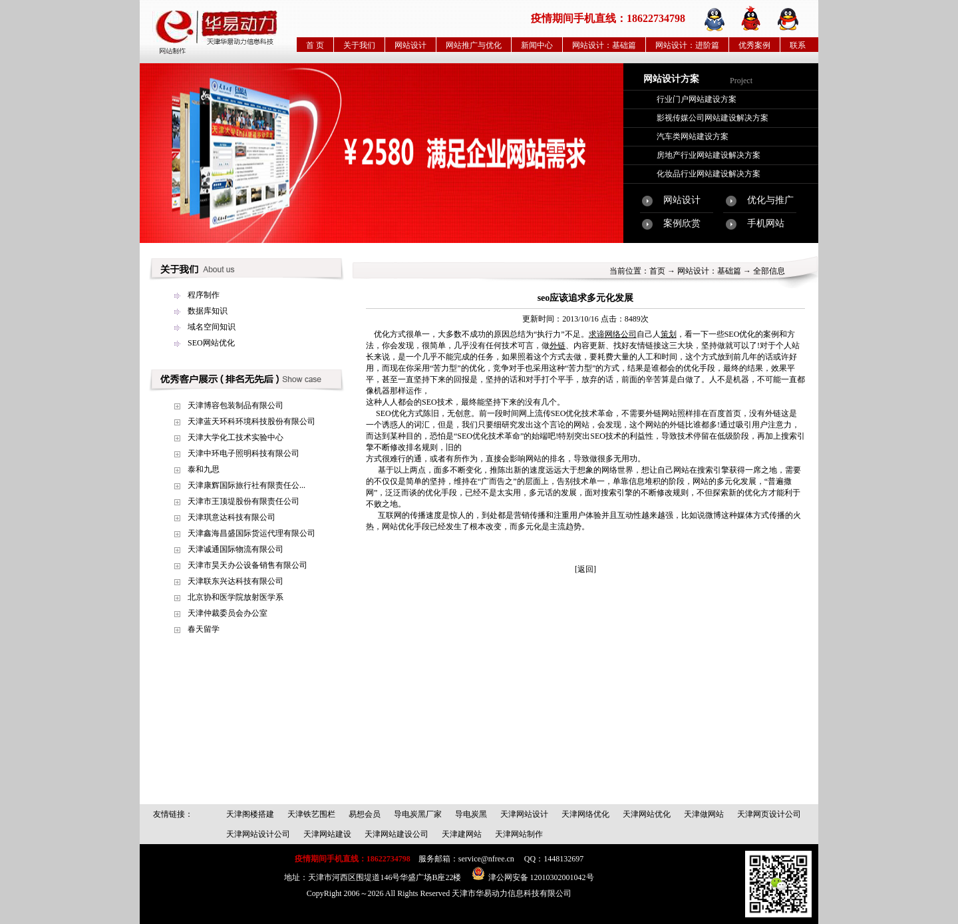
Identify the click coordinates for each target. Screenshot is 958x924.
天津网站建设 (327, 834)
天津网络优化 (585, 814)
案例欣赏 (682, 223)
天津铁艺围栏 (311, 814)
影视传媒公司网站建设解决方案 (712, 117)
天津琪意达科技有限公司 (231, 517)
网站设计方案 (671, 79)
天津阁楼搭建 (250, 814)
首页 (657, 271)
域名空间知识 (212, 327)
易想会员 (365, 814)
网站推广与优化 (474, 45)
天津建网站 (462, 834)
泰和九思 (204, 469)
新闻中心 (537, 45)
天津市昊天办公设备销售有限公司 (247, 565)
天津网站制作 (519, 834)
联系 (798, 45)
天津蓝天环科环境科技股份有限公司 (251, 421)
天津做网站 (704, 814)
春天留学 (204, 629)
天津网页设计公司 (769, 814)
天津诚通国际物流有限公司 (235, 549)
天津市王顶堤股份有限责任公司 (243, 501)
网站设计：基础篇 (604, 45)
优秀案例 (754, 45)
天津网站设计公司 (258, 834)
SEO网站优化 (211, 342)
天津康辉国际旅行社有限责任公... (246, 485)
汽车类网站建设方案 (692, 136)
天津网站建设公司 (396, 834)
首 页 (315, 45)
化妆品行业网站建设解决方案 (708, 173)
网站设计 (410, 45)
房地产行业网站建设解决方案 (708, 155)
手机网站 (765, 223)
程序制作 (204, 295)
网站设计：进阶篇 (687, 45)
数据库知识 (208, 311)
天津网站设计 (524, 814)
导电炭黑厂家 (418, 814)
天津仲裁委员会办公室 (227, 613)
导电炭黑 (471, 814)
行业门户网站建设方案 (696, 99)
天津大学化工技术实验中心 (235, 437)
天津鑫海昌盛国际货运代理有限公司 (251, 533)
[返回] (585, 569)
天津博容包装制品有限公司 (235, 405)
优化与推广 (770, 200)
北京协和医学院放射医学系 (235, 597)
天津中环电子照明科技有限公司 (243, 453)
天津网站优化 (647, 814)
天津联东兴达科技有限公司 (235, 581)
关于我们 (359, 45)
